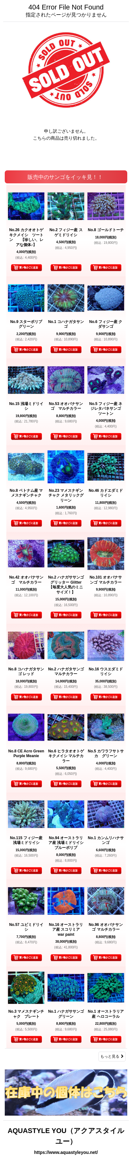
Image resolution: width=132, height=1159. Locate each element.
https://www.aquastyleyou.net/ (66, 1152)
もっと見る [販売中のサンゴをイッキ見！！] (112, 1056)
